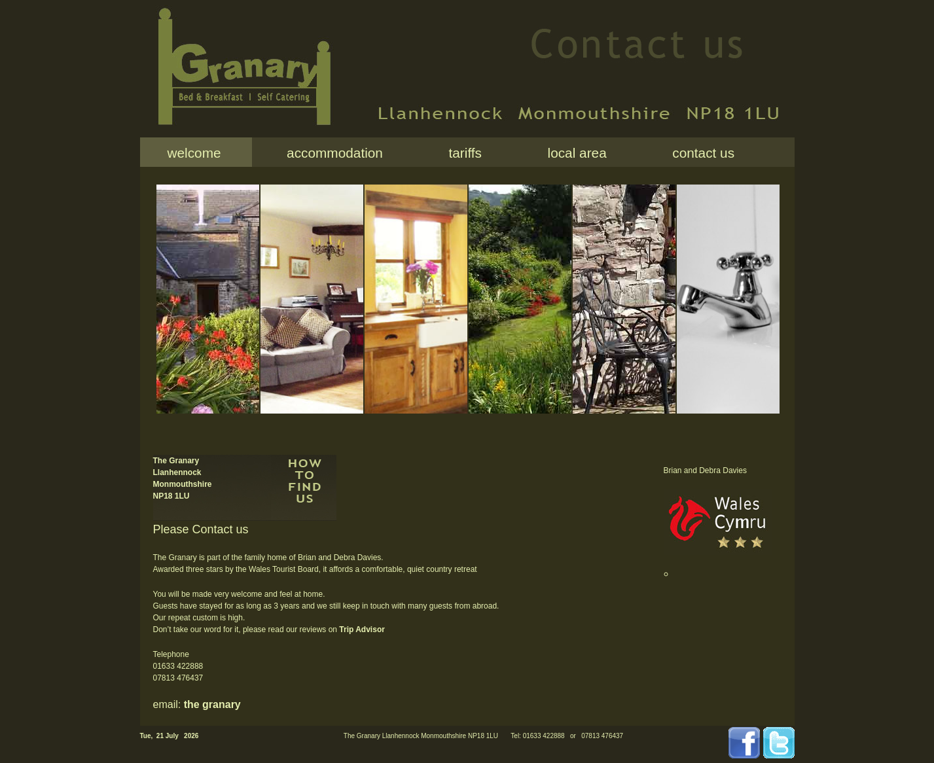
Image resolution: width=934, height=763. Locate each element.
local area (573, 152)
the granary (212, 704)
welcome (194, 152)
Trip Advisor (362, 629)
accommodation (331, 152)
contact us (699, 152)
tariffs (461, 152)
